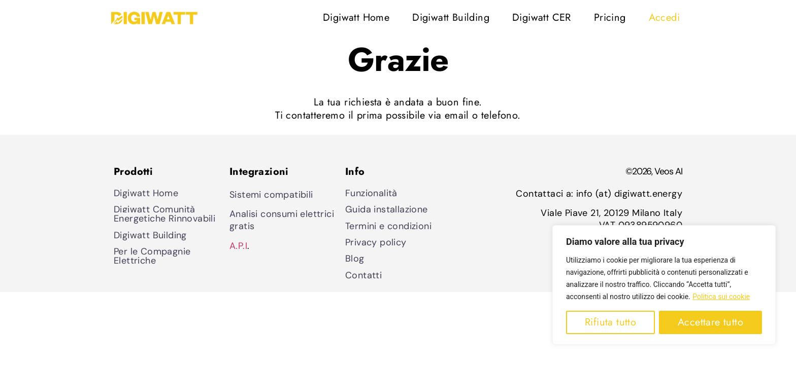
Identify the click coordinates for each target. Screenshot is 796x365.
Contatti (363, 275)
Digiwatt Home (356, 17)
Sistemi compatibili (271, 195)
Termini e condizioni (388, 226)
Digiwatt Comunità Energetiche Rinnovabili (164, 214)
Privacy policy (376, 242)
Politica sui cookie (721, 297)
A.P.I (238, 246)
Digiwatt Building (450, 17)
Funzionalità (371, 193)
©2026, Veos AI (653, 171)
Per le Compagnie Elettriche (152, 256)
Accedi (664, 17)
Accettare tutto (710, 322)
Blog (354, 258)
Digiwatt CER (541, 17)
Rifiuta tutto (610, 322)
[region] (664, 285)
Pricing (610, 17)
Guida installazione (386, 209)
